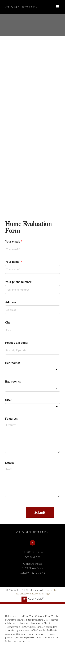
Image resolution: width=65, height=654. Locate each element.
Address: (11, 302)
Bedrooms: (12, 362)
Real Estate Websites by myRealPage (32, 593)
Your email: (13, 241)
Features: (11, 418)
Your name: (13, 261)
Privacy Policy (51, 590)
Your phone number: (18, 282)
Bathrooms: (13, 381)
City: (8, 322)
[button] (32, 543)
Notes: (9, 462)
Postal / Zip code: (16, 342)
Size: (8, 400)
